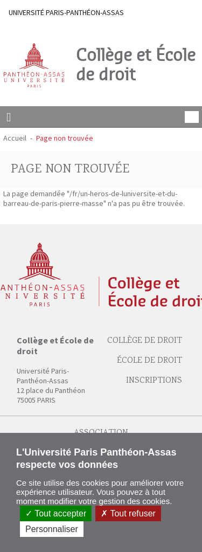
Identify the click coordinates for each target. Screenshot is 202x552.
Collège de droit (144, 341)
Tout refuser (128, 513)
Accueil (14, 138)
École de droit (149, 361)
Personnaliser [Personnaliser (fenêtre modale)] (51, 529)
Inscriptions (154, 381)
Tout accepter (55, 513)
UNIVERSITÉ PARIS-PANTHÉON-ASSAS (66, 12)
